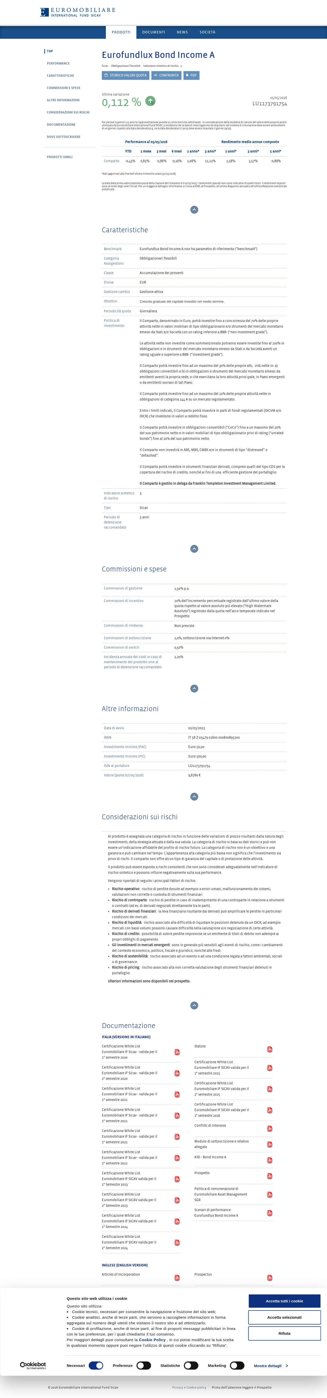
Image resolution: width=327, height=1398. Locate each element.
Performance (58, 63)
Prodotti (121, 32)
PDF (191, 75)
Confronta (166, 75)
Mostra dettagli (267, 1388)
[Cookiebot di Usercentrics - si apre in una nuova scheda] (33, 1388)
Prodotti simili (60, 157)
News (182, 32)
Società (208, 32)
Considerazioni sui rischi (68, 112)
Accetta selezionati (284, 1339)
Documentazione (61, 124)
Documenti (153, 32)
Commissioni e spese (63, 88)
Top (50, 51)
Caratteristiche (60, 76)
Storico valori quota (126, 75)
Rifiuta (285, 1355)
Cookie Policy (152, 1362)
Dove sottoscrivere (63, 137)
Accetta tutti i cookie (284, 1323)
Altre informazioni (63, 100)
